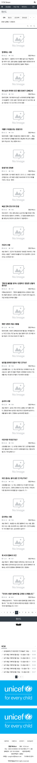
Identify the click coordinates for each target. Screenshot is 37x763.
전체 (4, 17)
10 (32, 612)
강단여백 (17, 17)
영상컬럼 (8, 7)
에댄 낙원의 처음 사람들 (10, 324)
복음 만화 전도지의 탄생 (10, 207)
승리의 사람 (6, 401)
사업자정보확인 (26, 751)
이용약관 (6, 741)
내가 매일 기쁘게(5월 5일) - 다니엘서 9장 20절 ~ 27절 (16, 658)
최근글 (3, 646)
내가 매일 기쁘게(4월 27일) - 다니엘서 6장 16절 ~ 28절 (16, 672)
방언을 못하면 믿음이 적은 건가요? (14, 363)
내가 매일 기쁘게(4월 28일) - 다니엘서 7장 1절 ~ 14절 (16, 668)
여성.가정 (16, 7)
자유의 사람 (6, 245)
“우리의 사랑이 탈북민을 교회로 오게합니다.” (18, 594)
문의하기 (21, 741)
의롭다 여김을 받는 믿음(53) (12, 129)
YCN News (5, 2)
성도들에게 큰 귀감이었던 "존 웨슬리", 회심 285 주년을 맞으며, (16, 651)
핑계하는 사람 (7, 52)
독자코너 (24, 7)
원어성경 (24, 17)
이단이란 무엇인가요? (9, 440)
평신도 (10, 17)
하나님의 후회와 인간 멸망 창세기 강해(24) (17, 91)
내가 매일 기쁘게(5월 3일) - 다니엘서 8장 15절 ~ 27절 (16, 665)
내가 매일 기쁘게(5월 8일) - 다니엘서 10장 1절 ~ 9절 (16, 655)
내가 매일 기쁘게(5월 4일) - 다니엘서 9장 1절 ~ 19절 (16, 662)
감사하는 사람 (7, 517)
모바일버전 (30, 741)
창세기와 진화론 (7, 168)
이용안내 (14, 741)
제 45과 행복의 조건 (9, 555)
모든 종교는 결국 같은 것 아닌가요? (14, 478)
